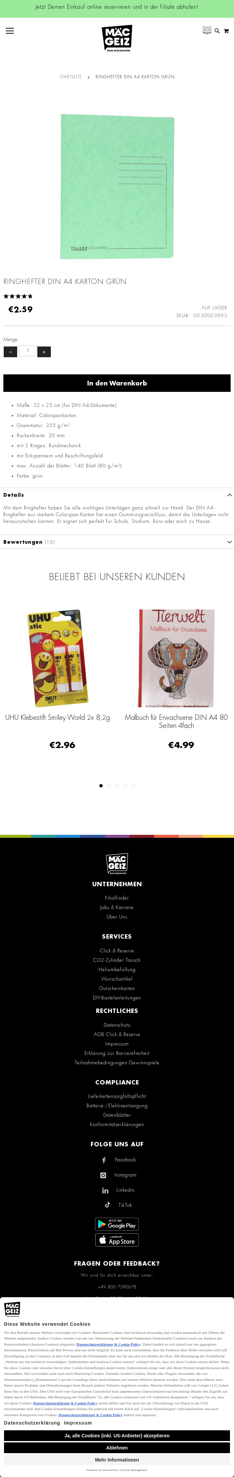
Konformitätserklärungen (117, 1124)
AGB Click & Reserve (117, 1034)
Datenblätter (117, 1115)
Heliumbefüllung (117, 969)
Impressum (117, 1043)
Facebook (125, 1159)
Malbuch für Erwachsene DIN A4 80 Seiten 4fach (176, 721)
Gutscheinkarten (117, 988)
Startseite (71, 77)
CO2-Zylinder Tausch (117, 960)
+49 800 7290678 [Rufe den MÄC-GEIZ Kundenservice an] (117, 1287)
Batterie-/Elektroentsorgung (117, 1105)
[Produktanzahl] (28, 350)
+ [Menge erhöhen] (44, 352)
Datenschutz (117, 1025)
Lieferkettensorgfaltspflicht (117, 1096)
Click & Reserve (117, 950)
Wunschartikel (117, 979)
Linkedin (125, 1190)
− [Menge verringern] (10, 352)
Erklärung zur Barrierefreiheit (117, 1053)
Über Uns (117, 916)
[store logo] (117, 38)
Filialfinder (117, 898)
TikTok (125, 1205)
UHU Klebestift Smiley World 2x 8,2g (57, 717)
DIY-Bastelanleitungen (117, 997)
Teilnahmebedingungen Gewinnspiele (117, 1062)
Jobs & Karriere (117, 907)
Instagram (125, 1175)
